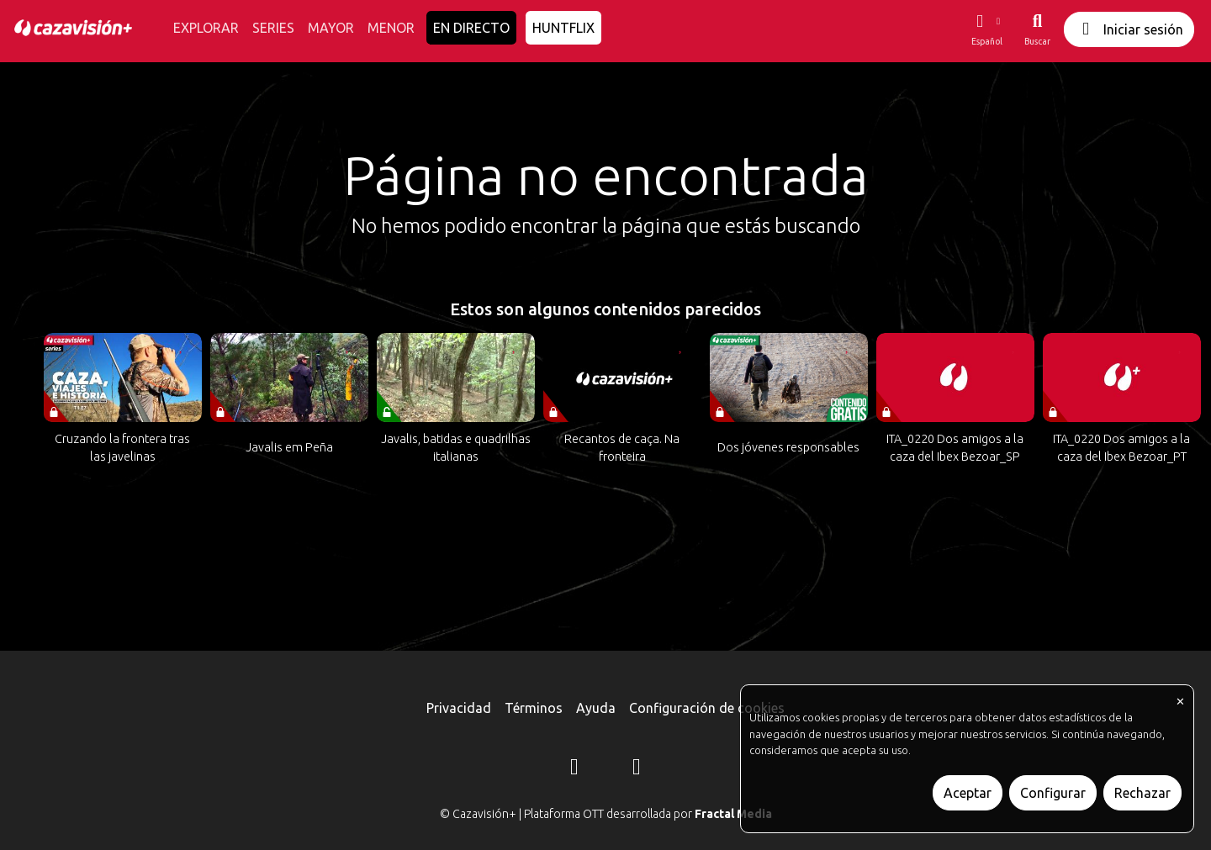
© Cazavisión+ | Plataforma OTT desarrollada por (606, 814)
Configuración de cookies (707, 707)
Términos (534, 707)
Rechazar (1142, 792)
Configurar (1053, 792)
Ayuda (596, 707)
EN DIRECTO (471, 27)
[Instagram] (574, 769)
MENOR (391, 27)
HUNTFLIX (563, 27)
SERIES (273, 27)
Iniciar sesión (1129, 29)
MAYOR (331, 27)
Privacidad (458, 707)
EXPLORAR (206, 27)
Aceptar (968, 792)
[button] (986, 29)
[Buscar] (1037, 29)
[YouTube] (637, 769)
